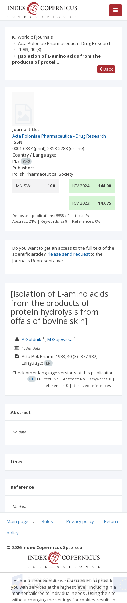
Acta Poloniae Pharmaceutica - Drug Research (65, 43)
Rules (47, 521)
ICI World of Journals (32, 37)
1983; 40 (30, 49)
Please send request (68, 254)
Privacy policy (80, 521)
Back (106, 69)
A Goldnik (31, 339)
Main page (17, 521)
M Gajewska (60, 339)
